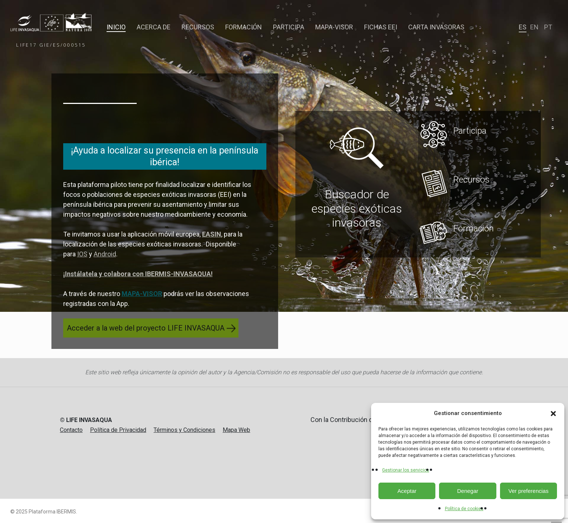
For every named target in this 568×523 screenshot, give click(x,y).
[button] (553, 413)
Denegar (467, 491)
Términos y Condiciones (184, 429)
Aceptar (407, 491)
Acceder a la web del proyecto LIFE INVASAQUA (145, 328)
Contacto (71, 429)
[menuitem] (522, 27)
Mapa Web (236, 429)
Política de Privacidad (118, 429)
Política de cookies (464, 508)
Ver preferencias (528, 491)
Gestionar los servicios (405, 470)
